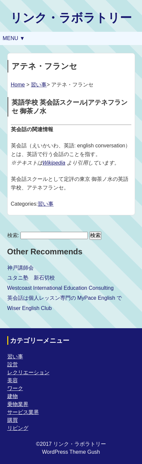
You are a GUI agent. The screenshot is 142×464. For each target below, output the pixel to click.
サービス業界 (23, 412)
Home (18, 84)
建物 (12, 396)
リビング (17, 428)
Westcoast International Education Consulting (60, 288)
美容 (12, 380)
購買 (12, 420)
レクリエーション (28, 372)
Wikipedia (54, 163)
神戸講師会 (20, 268)
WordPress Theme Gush (71, 452)
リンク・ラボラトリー (71, 18)
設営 (12, 364)
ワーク (15, 388)
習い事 (39, 84)
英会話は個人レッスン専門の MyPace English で (64, 298)
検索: (13, 235)
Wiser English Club (29, 308)
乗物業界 (17, 404)
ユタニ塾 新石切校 (31, 278)
